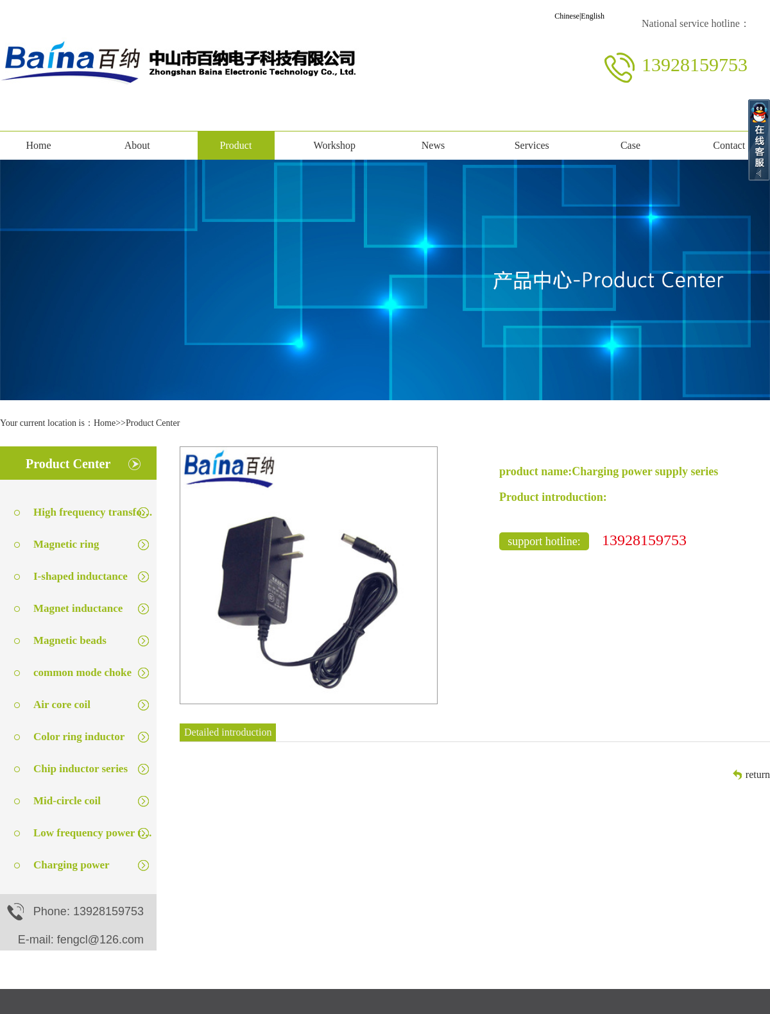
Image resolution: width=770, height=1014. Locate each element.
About (137, 145)
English (592, 16)
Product (236, 145)
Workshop (334, 145)
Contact (729, 145)
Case (630, 145)
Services (532, 145)
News (433, 145)
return (758, 774)
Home (38, 145)
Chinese (566, 16)
